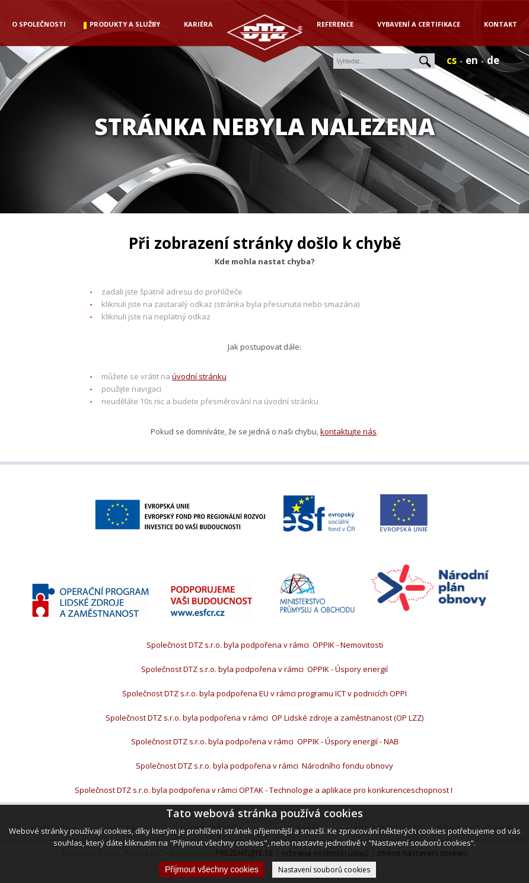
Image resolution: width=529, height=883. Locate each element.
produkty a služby (125, 24)
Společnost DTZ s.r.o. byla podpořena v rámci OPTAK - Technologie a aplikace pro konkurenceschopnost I (264, 790)
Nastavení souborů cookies (324, 870)
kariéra (198, 24)
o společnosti (39, 24)
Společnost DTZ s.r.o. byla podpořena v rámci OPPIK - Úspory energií (264, 669)
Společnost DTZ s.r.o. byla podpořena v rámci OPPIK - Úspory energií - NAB (265, 741)
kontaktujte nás (348, 431)
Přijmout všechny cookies (212, 869)
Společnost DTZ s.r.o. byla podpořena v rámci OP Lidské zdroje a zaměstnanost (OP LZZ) (264, 717)
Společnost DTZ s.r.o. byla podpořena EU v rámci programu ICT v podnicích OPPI (264, 693)
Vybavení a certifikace (418, 24)
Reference (335, 24)
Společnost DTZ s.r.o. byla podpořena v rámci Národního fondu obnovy (264, 765)
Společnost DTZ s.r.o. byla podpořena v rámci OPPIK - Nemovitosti (264, 644)
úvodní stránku (199, 376)
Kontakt (500, 24)
